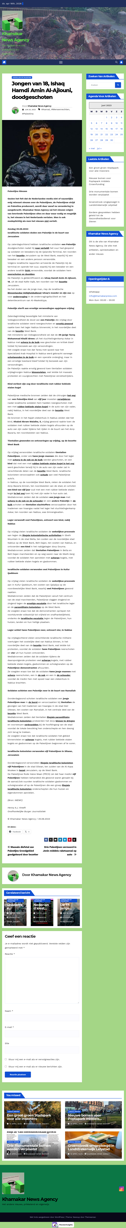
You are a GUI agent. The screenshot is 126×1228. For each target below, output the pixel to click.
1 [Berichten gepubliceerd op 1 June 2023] (106, 118)
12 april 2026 (76, 1154)
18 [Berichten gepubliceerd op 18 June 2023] (121, 129)
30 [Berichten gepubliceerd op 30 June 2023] (111, 140)
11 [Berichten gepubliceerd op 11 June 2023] (121, 123)
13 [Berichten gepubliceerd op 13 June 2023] (97, 129)
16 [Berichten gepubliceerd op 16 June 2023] (111, 129)
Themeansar (90, 1218)
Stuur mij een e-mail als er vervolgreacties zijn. (34, 1059)
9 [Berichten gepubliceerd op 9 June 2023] (111, 123)
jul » (99, 149)
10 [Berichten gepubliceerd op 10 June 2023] (116, 123)
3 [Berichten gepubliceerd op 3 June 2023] (116, 118)
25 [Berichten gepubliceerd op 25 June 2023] (121, 135)
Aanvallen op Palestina (22, 78)
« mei (92, 149)
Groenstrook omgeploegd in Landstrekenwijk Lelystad (91, 1147)
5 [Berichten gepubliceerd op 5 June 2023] (91, 123)
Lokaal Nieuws (13, 1112)
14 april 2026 (76, 1124)
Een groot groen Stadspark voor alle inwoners (29, 1117)
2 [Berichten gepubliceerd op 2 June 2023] (111, 118)
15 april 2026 (16, 1124)
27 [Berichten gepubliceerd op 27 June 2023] (96, 140)
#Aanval (45, 109)
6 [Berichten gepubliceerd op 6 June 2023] (96, 123)
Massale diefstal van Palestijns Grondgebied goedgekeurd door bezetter (23, 851)
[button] (116, 62)
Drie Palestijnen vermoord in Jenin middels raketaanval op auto (59, 851)
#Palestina (28, 114)
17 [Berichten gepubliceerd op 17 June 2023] (116, 129)
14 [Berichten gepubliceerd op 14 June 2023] (102, 129)
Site (7, 1043)
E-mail (9, 1027)
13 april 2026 (16, 1154)
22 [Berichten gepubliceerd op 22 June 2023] (106, 135)
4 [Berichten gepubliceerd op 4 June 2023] (121, 118)
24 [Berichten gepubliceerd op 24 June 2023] (116, 135)
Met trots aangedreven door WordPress (47, 1218)
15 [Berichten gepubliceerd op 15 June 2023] (107, 129)
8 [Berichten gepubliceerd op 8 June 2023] (106, 123)
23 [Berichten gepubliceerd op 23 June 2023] (111, 135)
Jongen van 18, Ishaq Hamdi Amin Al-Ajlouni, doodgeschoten (42, 91)
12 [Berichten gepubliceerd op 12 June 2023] (91, 129)
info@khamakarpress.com (103, 296)
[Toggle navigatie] (60, 62)
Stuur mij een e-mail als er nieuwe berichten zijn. (35, 1067)
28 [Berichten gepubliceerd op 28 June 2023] (101, 140)
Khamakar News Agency (39, 106)
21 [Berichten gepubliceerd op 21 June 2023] (102, 135)
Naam (9, 1011)
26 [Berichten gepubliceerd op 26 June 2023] (91, 140)
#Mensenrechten (60, 109)
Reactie (10, 954)
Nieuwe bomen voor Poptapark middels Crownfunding (100, 181)
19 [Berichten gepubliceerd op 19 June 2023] (91, 135)
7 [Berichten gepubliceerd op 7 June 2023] (101, 123)
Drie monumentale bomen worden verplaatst (29, 1147)
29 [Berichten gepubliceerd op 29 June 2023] (106, 140)
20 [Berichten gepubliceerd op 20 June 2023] (96, 135)
